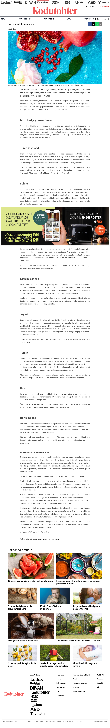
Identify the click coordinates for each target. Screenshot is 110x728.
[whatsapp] (97, 24)
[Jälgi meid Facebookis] (108, 18)
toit (52, 539)
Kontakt (100, 683)
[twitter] (93, 24)
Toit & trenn (49, 19)
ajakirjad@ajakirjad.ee (55, 722)
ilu (55, 539)
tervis (47, 539)
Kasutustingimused (80, 683)
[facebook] (90, 24)
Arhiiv (75, 679)
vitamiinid (40, 539)
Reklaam (100, 679)
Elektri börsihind (79, 691)
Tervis (3, 19)
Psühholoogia (25, 19)
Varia (69, 19)
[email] (100, 24)
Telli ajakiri (90, 6)
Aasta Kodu (89, 19)
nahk (59, 539)
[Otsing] (105, 18)
